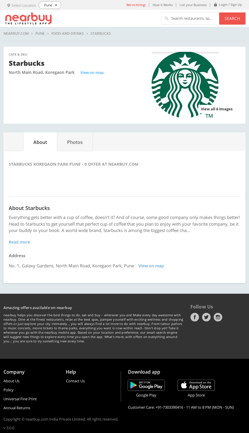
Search (232, 18)
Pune (40, 34)
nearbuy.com (16, 34)
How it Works (163, 5)
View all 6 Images (216, 109)
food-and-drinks (67, 34)
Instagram (218, 317)
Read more (19, 242)
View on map (92, 72)
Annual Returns (16, 407)
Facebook (194, 317)
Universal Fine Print (20, 398)
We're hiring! (136, 5)
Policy (8, 389)
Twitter (206, 317)
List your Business (193, 5)
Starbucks (101, 34)
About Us (11, 380)
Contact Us (75, 380)
